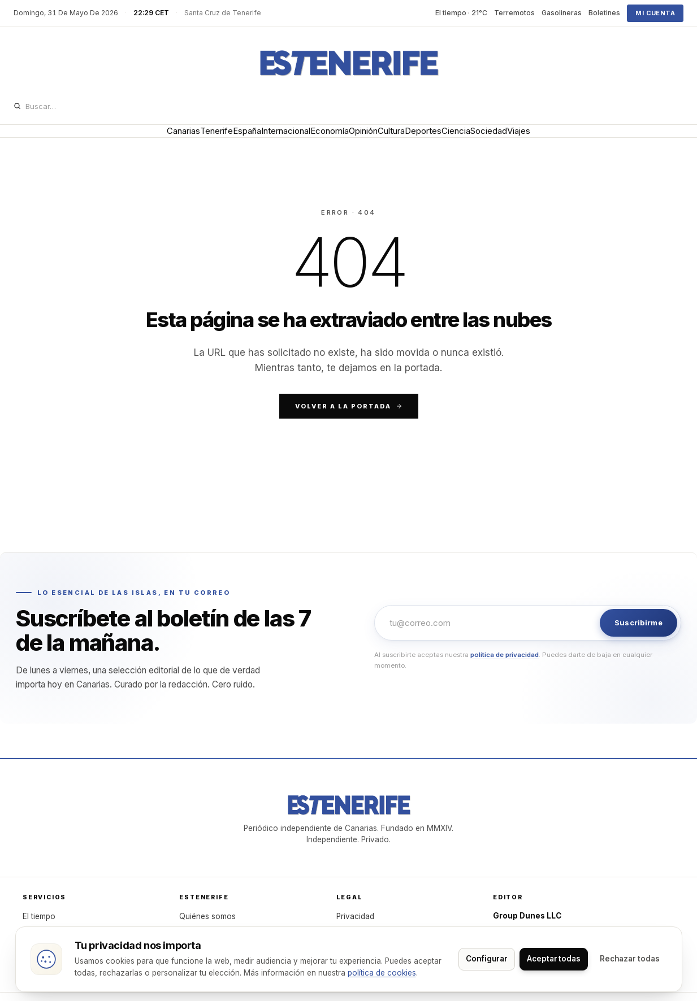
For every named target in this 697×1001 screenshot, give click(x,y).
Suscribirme (638, 638)
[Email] (488, 639)
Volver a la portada (348, 422)
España (196, 138)
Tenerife (149, 138)
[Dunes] (348, 63)
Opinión (364, 138)
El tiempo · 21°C (461, 12)
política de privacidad (504, 671)
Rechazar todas (479, 953)
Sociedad (557, 138)
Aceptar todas (629, 953)
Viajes (604, 138)
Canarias (98, 138)
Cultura (410, 138)
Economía (315, 138)
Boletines (604, 12)
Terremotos (514, 12)
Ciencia (508, 138)
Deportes (459, 138)
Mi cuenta (655, 13)
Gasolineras (562, 12)
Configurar (556, 953)
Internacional (253, 138)
